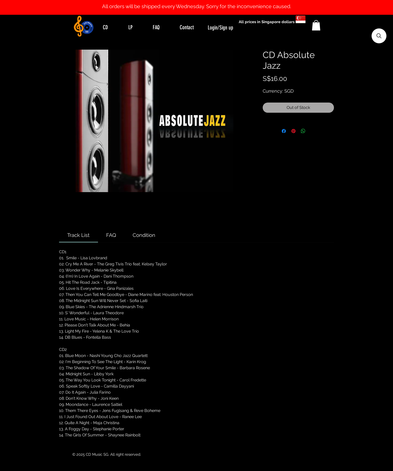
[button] (316, 25)
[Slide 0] (192, 2)
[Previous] (28, 7)
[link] (78, 235)
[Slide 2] (201, 2)
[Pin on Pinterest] (293, 131)
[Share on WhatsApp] (303, 131)
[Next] (364, 7)
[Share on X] (313, 131)
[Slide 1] (196, 2)
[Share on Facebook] (284, 131)
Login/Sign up (220, 27)
